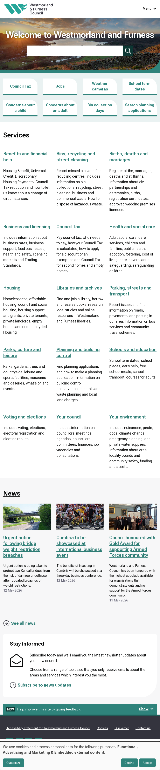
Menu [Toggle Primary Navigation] (150, 9)
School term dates (140, 86)
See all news (23, 623)
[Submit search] (128, 51)
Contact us (143, 728)
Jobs (60, 89)
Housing (11, 288)
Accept (147, 762)
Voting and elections (24, 417)
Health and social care (132, 226)
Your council (68, 417)
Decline (129, 762)
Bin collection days (100, 108)
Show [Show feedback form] (146, 709)
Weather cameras (100, 86)
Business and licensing (26, 226)
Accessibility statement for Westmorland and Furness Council (48, 728)
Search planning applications (139, 108)
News (11, 493)
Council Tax (20, 86)
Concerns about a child (20, 108)
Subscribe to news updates (44, 685)
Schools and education (132, 349)
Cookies (102, 728)
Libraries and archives (79, 288)
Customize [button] (13, 762)
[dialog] (80, 755)
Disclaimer (121, 728)
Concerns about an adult (60, 108)
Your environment (127, 417)
